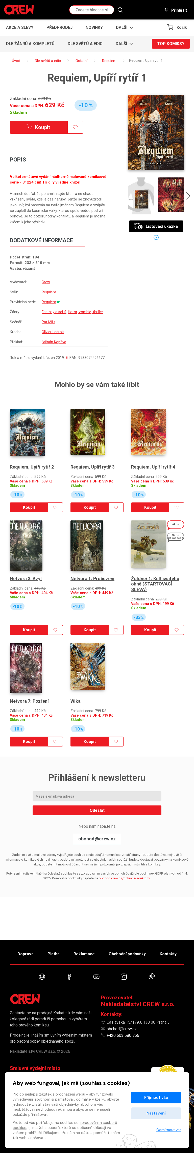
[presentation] (188, 196)
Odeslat (97, 820)
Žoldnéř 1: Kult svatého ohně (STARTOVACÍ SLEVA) (155, 594)
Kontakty (168, 954)
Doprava (25, 954)
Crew (45, 282)
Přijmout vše (156, 1097)
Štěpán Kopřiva (53, 352)
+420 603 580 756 (123, 1035)
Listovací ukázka (156, 226)
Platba (53, 954)
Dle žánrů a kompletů (30, 43)
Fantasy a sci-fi (54, 317)
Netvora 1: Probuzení (92, 589)
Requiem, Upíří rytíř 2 (32, 477)
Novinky (94, 27)
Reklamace (84, 954)
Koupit (38, 127)
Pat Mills (48, 332)
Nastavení (156, 1113)
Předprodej (59, 27)
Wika (75, 711)
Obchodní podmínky (127, 954)
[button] (123, 27)
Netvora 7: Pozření (29, 711)
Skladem (18, 112)
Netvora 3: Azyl (26, 589)
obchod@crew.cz (97, 849)
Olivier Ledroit (52, 342)
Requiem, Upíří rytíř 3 (92, 477)
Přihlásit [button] (176, 10)
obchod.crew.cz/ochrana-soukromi (124, 889)
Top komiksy (170, 43)
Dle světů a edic (85, 43)
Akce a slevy (19, 27)
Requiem (48, 292)
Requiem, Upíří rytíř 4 (153, 477)
